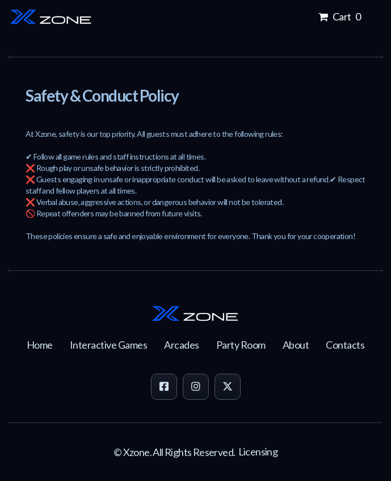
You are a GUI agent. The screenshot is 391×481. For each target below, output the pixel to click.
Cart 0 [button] (338, 16)
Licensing (258, 452)
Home (40, 345)
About (296, 345)
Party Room (241, 345)
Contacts (345, 345)
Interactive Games (109, 345)
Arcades (181, 345)
